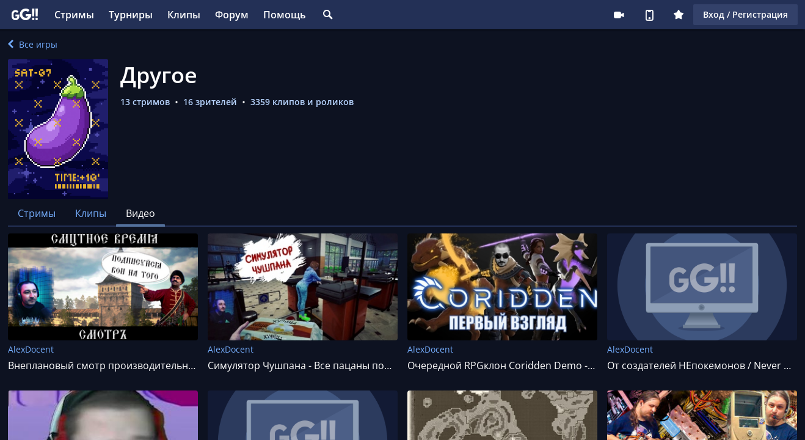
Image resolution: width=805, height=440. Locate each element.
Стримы (74, 14)
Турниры (131, 14)
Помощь (284, 14)
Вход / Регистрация (745, 14)
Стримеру (618, 14)
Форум (232, 14)
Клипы (183, 14)
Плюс (678, 14)
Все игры (32, 44)
